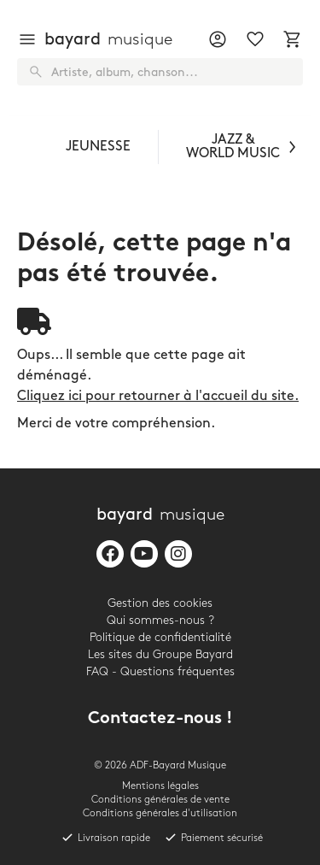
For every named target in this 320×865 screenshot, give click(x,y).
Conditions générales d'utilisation (160, 813)
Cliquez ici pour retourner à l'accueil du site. (158, 396)
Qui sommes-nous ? (160, 620)
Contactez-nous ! (160, 719)
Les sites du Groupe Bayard (160, 654)
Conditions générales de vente (160, 799)
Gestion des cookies (160, 603)
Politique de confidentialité (160, 637)
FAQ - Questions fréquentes (160, 671)
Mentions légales (160, 786)
